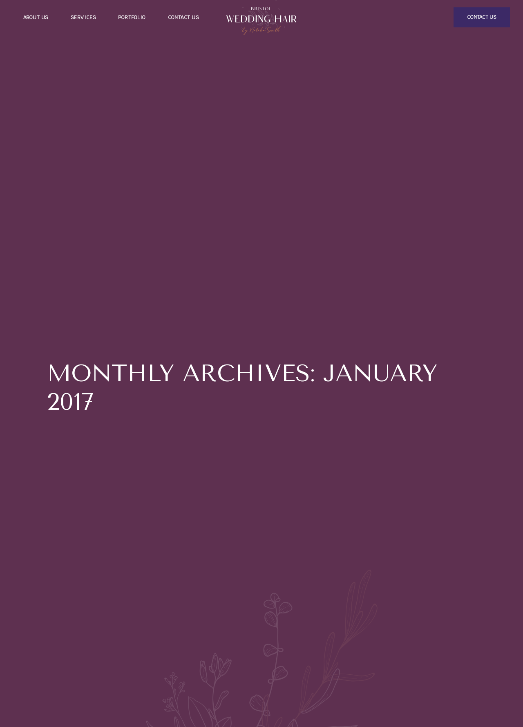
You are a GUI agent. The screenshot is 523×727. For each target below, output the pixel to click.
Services (83, 17)
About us (36, 17)
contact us (481, 17)
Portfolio (131, 17)
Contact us (183, 17)
